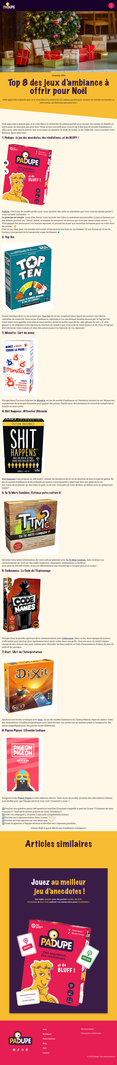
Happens (10, 478)
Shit (4, 478)
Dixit (40, 719)
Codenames (68, 638)
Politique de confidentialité (91, 1033)
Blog (45, 1043)
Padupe (5, 211)
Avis (45, 1029)
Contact (46, 1052)
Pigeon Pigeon (25, 797)
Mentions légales (87, 1029)
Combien (81, 559)
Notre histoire (49, 1038)
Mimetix (41, 400)
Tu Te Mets (71, 559)
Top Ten (46, 316)
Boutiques (47, 1034)
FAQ (44, 1048)
